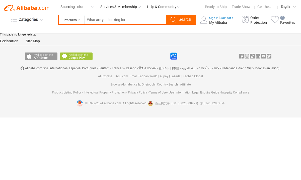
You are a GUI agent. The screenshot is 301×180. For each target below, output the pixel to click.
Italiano (131, 68)
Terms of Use (158, 92)
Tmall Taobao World (144, 76)
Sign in (214, 18)
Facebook (241, 56)
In (258, 56)
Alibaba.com (26, 7)
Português (89, 68)
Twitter (269, 56)
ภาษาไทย (204, 68)
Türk (216, 68)
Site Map (33, 41)
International (58, 68)
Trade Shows (242, 7)
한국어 (163, 68)
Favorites (287, 22)
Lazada (176, 76)
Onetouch (148, 84)
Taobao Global (193, 76)
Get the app (266, 7)
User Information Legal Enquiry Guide (194, 92)
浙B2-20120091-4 (212, 103)
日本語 (174, 68)
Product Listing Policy (67, 92)
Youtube (263, 56)
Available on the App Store (41, 56)
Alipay (164, 76)
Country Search (167, 84)
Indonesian (262, 68)
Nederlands (229, 68)
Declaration (9, 41)
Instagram (247, 56)
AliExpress (105, 76)
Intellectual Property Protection (105, 92)
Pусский (151, 68)
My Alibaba (218, 22)
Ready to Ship (216, 7)
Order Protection (258, 20)
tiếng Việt (246, 68)
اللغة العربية (188, 68)
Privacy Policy (138, 92)
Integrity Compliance (235, 92)
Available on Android (76, 56)
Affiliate (185, 84)
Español (74, 68)
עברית (276, 68)
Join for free (228, 18)
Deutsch (104, 68)
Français (118, 68)
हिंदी (140, 68)
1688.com (121, 76)
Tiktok (252, 56)
